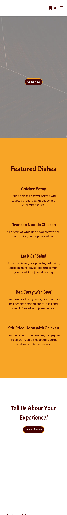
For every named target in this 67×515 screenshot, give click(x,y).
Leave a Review (33, 429)
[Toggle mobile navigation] (62, 8)
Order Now (33, 82)
